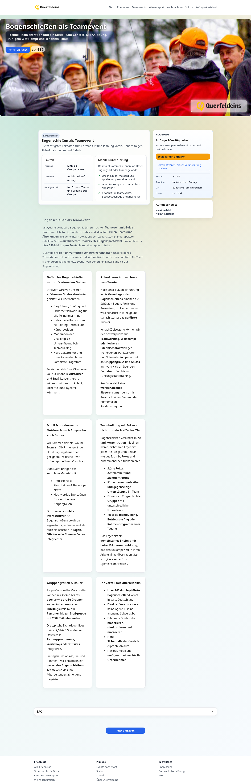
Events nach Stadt (106, 767)
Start (111, 7)
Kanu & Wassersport (46, 775)
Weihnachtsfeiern (44, 779)
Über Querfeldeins (107, 779)
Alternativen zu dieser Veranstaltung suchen (179, 166)
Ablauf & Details (165, 214)
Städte (189, 7)
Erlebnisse (123, 7)
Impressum (165, 767)
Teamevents (139, 7)
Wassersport (156, 7)
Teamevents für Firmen (47, 771)
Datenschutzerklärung (172, 771)
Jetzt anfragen (126, 730)
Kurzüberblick (164, 210)
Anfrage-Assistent (206, 7)
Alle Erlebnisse (42, 767)
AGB (161, 775)
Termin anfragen (17, 49)
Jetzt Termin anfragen (171, 156)
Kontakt (101, 775)
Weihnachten (175, 7)
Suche (100, 771)
